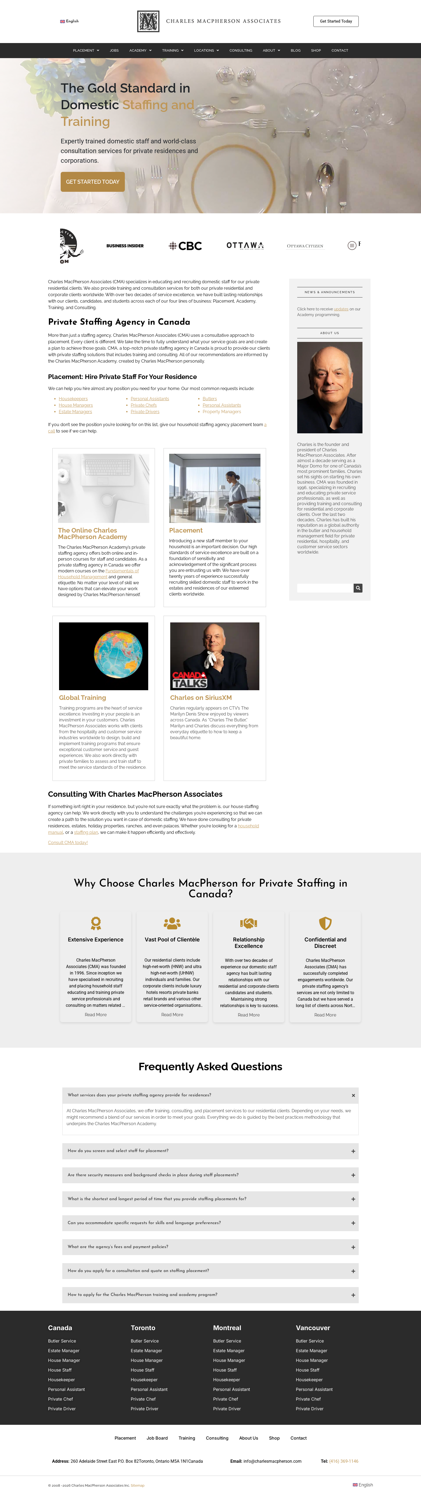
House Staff (60, 1370)
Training (172, 50)
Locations (206, 50)
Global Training (82, 698)
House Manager (64, 1360)
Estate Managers (75, 411)
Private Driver (62, 1408)
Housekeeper (61, 1379)
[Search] (358, 588)
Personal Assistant (66, 1389)
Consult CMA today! (68, 842)
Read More (96, 1015)
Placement (86, 50)
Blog (295, 50)
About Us (248, 1438)
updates (341, 309)
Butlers (210, 398)
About (271, 50)
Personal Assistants (150, 398)
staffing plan (86, 832)
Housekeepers (73, 398)
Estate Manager (63, 1350)
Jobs (114, 50)
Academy (140, 50)
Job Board (157, 1438)
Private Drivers (145, 411)
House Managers (76, 405)
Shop (316, 50)
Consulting (241, 50)
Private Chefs (144, 405)
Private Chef (60, 1399)
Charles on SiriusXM (201, 698)
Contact (340, 50)
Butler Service (62, 1341)
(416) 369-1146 (343, 1461)
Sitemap (137, 1485)
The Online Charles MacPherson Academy (92, 533)
